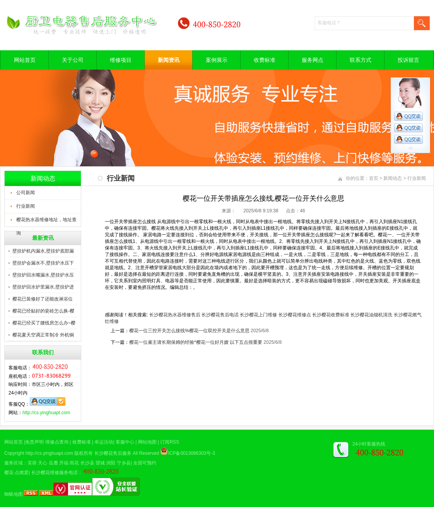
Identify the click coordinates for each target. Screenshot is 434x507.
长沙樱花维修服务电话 (54, 472)
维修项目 (121, 60)
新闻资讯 (168, 60)
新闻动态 (392, 178)
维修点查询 (56, 442)
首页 (373, 178)
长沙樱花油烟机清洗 (371, 315)
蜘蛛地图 (13, 494)
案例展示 (216, 60)
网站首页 (25, 60)
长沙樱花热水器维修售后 (174, 315)
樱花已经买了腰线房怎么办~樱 (43, 323)
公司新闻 (25, 192)
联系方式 (360, 60)
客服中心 (125, 442)
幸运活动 (103, 442)
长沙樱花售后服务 (113, 453)
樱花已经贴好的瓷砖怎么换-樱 (43, 311)
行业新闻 (25, 206)
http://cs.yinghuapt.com (46, 412)
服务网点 (312, 60)
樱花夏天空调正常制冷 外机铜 (43, 335)
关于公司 (73, 60)
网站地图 (147, 442)
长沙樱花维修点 (295, 315)
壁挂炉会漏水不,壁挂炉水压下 (43, 263)
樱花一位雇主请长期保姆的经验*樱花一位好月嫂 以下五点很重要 (195, 342)
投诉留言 (408, 60)
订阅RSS (169, 442)
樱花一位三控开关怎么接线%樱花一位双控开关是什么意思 (189, 330)
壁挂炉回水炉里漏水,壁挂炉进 (43, 287)
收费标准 (264, 60)
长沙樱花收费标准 (330, 315)
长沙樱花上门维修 (258, 315)
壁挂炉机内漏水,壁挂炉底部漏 (43, 251)
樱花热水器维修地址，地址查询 (46, 222)
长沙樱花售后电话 (220, 315)
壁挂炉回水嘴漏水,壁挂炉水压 (43, 275)
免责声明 (34, 442)
